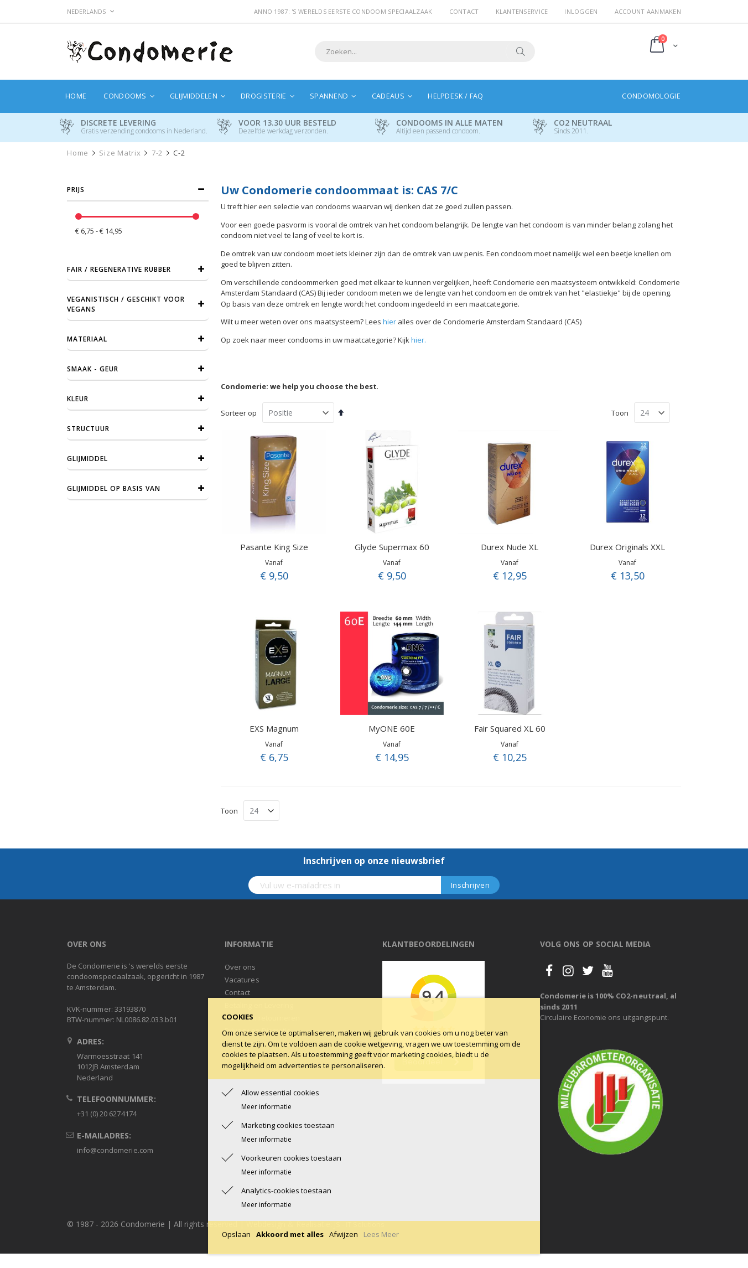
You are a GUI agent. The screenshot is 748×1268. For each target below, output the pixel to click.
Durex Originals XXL (627, 546)
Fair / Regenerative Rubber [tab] (119, 269)
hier (389, 322)
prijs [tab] (76, 189)
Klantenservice (522, 11)
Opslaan (236, 1234)
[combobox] (425, 51)
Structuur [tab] (88, 428)
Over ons (240, 967)
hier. (418, 340)
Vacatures (242, 980)
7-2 (157, 153)
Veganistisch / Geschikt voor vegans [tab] (126, 304)
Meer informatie (266, 1106)
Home (78, 153)
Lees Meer (381, 1234)
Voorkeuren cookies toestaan (291, 1158)
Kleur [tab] (78, 398)
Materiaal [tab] (87, 339)
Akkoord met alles (290, 1234)
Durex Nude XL (509, 546)
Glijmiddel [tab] (87, 458)
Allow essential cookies (280, 1093)
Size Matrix (120, 153)
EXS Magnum (274, 728)
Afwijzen (343, 1234)
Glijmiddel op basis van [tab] (113, 488)
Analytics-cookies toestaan (286, 1190)
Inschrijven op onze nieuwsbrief (374, 861)
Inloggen (581, 11)
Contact (464, 11)
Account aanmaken (648, 11)
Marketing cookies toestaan (288, 1125)
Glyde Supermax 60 (392, 546)
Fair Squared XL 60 (510, 728)
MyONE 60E (391, 728)
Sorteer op (239, 413)
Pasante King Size (274, 546)
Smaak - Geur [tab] (92, 369)
